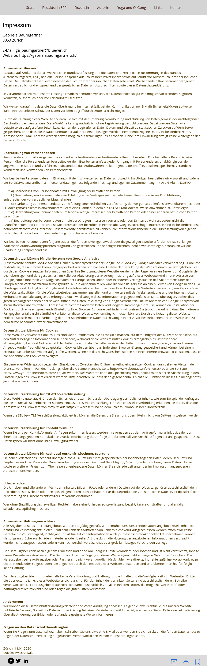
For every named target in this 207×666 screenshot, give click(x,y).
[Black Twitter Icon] (18, 661)
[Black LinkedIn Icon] (26, 661)
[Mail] (174, 662)
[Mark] (197, 662)
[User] (186, 660)
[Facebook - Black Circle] (11, 661)
